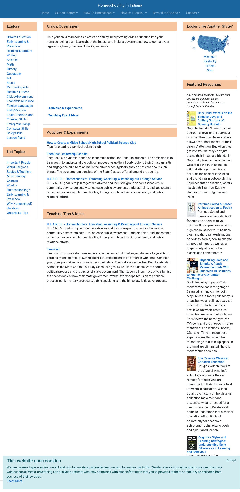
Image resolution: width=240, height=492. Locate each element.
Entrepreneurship (18, 124)
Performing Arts (18, 87)
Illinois (210, 66)
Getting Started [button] (65, 13)
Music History (16, 176)
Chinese (12, 181)
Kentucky (210, 61)
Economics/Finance (20, 101)
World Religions (17, 167)
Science (12, 60)
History (12, 69)
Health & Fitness (18, 92)
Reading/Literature (19, 51)
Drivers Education (19, 37)
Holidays (13, 208)
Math (10, 64)
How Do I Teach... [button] (132, 13)
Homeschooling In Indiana (120, 5)
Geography (14, 73)
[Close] (231, 460)
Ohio (210, 70)
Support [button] (191, 13)
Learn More (14, 481)
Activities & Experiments (65, 108)
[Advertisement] (110, 77)
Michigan (210, 57)
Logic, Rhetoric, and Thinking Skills (20, 117)
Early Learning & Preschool (18, 44)
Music (11, 83)
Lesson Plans (16, 138)
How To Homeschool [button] (98, 13)
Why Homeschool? (19, 203)
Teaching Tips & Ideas (63, 115)
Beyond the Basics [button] (165, 13)
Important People (18, 162)
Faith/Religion (16, 110)
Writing (11, 55)
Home (45, 13)
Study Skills (15, 133)
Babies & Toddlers (19, 171)
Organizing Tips (17, 213)
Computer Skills (17, 128)
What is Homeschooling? (18, 188)
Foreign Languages (20, 106)
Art (9, 78)
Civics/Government (20, 96)
